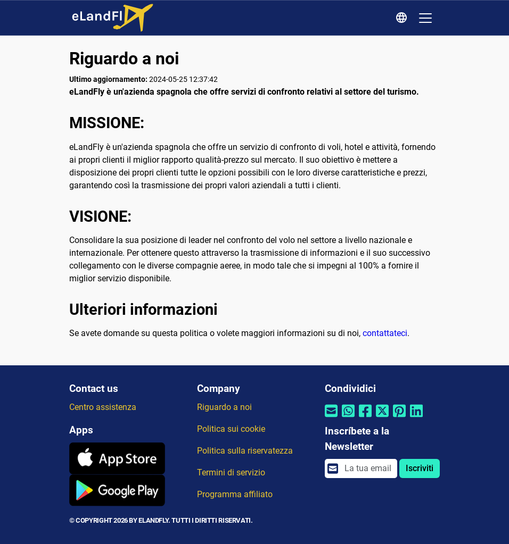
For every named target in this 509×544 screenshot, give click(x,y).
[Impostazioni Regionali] (403, 18)
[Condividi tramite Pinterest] (399, 417)
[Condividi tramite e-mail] (331, 417)
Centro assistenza (102, 407)
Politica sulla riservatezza (245, 451)
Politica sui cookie (231, 429)
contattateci (385, 333)
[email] (367, 468)
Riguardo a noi (224, 407)
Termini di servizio (231, 472)
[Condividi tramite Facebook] (365, 417)
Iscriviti (419, 468)
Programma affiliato (235, 494)
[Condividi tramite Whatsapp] (348, 417)
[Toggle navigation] (425, 18)
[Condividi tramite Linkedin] (416, 417)
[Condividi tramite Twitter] (382, 417)
